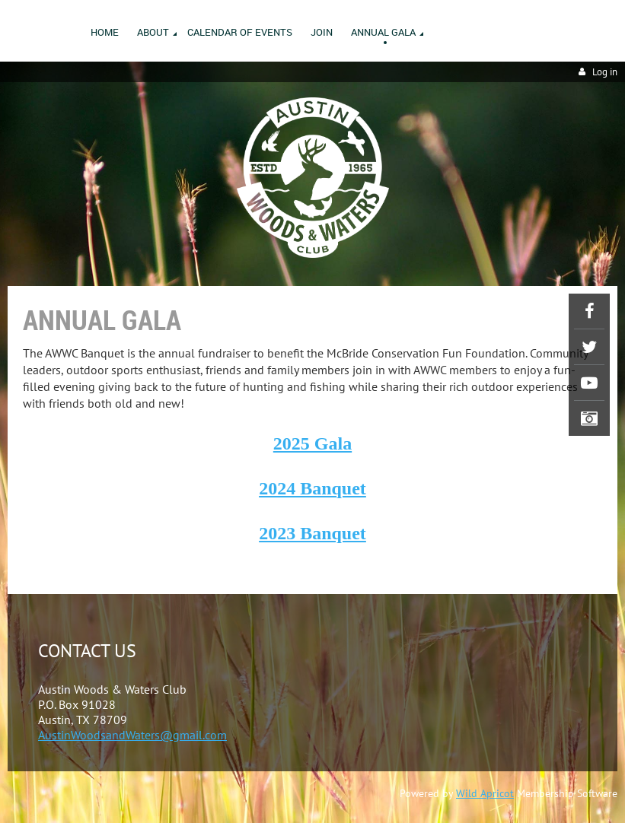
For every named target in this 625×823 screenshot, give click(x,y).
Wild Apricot (485, 793)
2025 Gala (312, 443)
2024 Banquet (312, 488)
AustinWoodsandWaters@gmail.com (132, 734)
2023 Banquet (312, 533)
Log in (604, 71)
